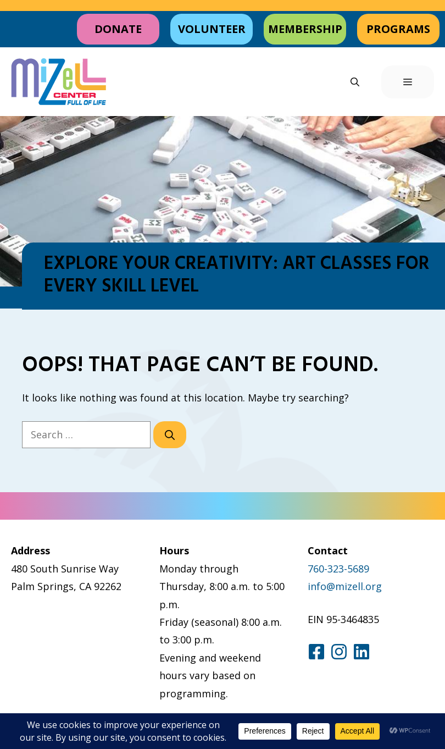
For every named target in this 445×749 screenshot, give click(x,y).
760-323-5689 (338, 568)
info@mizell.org (345, 586)
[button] (355, 81)
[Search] (169, 434)
